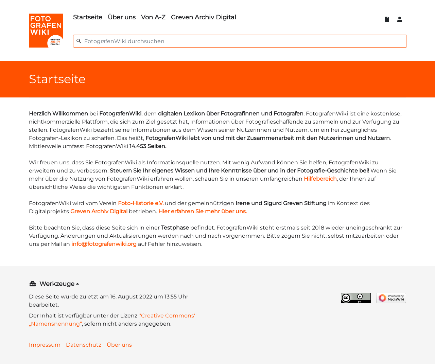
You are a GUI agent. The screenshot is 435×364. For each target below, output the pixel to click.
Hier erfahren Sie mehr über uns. (202, 211)
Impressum (44, 345)
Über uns (122, 17)
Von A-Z (153, 17)
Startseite (87, 17)
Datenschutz (83, 345)
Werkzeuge (56, 284)
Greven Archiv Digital (203, 17)
